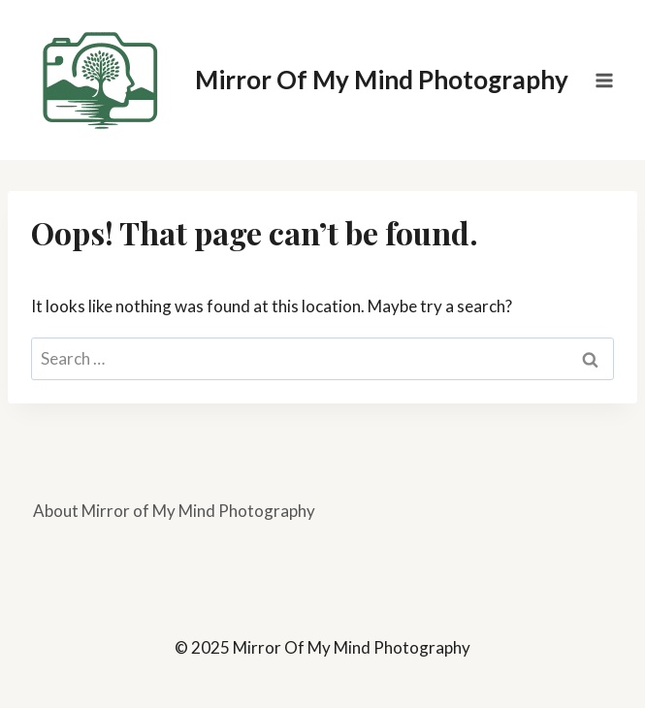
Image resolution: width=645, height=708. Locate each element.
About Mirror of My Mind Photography (174, 510)
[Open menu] (604, 80)
